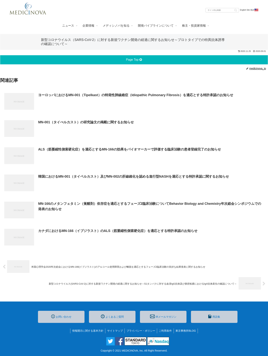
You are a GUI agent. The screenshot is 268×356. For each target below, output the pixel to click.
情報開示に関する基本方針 (87, 330)
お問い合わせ (61, 316)
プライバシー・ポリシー (141, 330)
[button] (235, 10)
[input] (222, 10)
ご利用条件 (165, 330)
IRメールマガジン (163, 316)
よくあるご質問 (112, 316)
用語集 (214, 316)
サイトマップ (115, 330)
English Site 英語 (249, 10)
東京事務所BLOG (186, 330)
